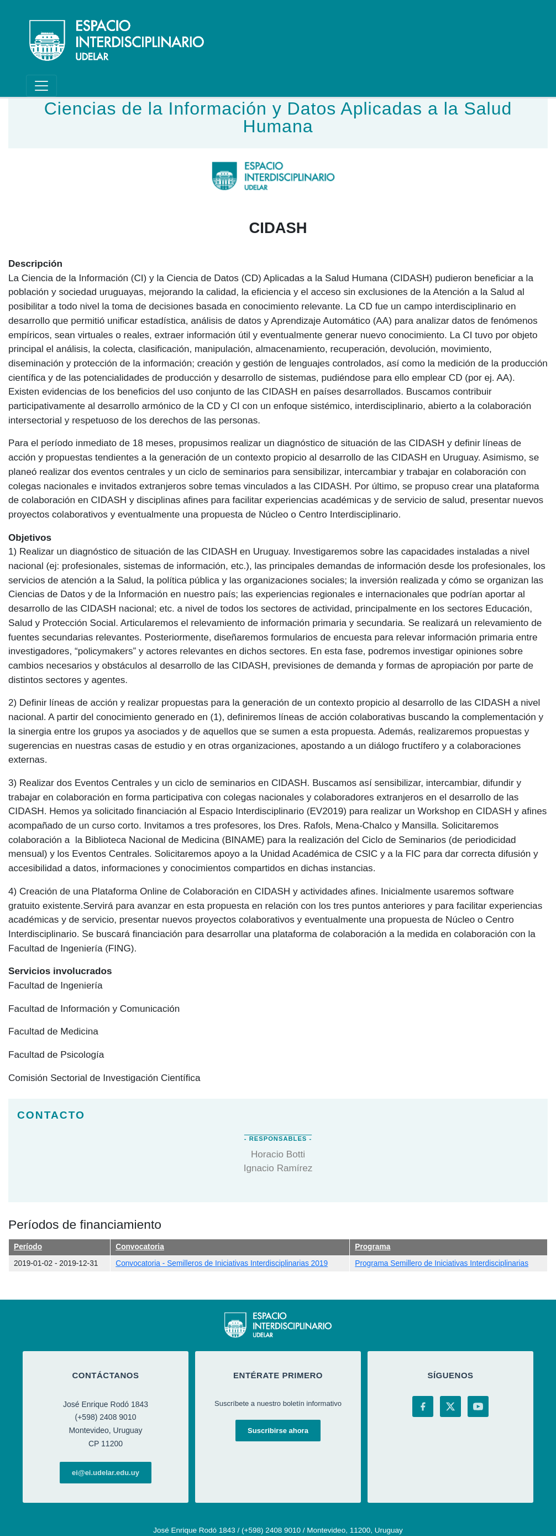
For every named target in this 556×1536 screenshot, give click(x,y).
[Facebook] (422, 1406)
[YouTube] (478, 1406)
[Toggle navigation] (41, 86)
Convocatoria (140, 1247)
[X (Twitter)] (450, 1406)
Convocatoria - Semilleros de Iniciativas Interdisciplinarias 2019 (222, 1263)
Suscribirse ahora (278, 1430)
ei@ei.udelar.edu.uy (105, 1472)
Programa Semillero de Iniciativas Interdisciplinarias (441, 1263)
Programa (372, 1247)
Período (28, 1247)
